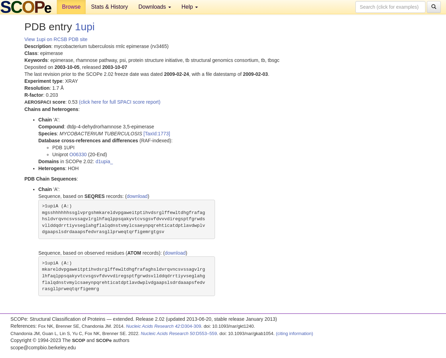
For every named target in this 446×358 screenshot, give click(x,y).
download (137, 196)
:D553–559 (179, 333)
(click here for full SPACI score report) (120, 102)
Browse (71, 7)
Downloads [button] (154, 7)
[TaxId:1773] (157, 133)
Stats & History (109, 7)
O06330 (78, 154)
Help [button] (190, 7)
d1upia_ (104, 161)
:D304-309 (163, 326)
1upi (85, 26)
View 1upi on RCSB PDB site (55, 39)
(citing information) (294, 333)
